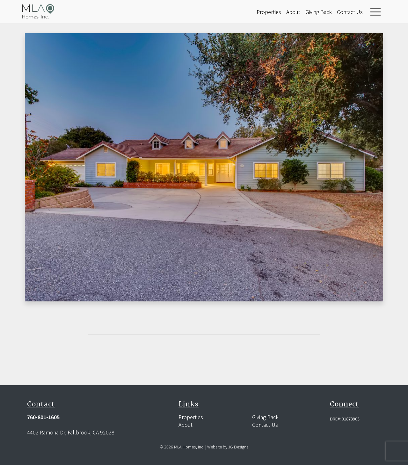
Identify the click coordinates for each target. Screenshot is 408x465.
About (293, 12)
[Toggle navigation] (375, 12)
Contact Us (350, 12)
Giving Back (318, 12)
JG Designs (238, 447)
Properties (269, 12)
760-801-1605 (43, 417)
